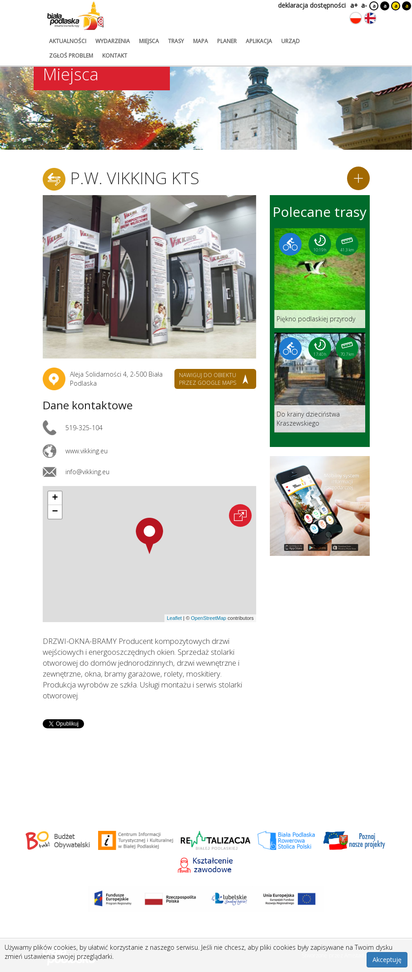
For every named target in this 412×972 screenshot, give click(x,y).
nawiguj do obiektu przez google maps (207, 379)
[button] (149, 536)
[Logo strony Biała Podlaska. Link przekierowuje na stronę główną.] (75, 16)
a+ (353, 5)
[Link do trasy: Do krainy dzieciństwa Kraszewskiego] (319, 382)
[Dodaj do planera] (358, 178)
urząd (290, 41)
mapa (200, 41)
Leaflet (174, 618)
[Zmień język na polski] (355, 18)
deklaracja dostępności (312, 5)
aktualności (67, 41)
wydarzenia (112, 41)
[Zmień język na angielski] (370, 18)
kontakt (114, 55)
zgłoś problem (71, 55)
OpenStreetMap (208, 618)
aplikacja (259, 41)
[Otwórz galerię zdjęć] (149, 276)
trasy (176, 41)
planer (227, 41)
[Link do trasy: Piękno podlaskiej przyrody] (319, 278)
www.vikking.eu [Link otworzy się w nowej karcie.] (86, 451)
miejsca (149, 41)
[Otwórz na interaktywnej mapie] (240, 515)
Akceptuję (387, 959)
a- (364, 5)
